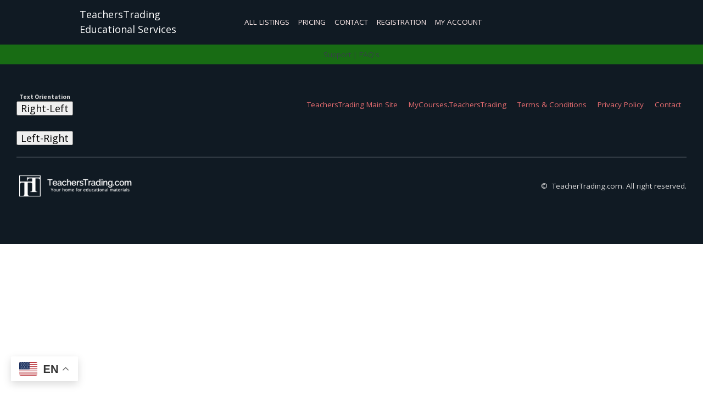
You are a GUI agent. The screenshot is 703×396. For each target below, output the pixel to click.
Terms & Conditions (552, 104)
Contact (351, 22)
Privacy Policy (621, 104)
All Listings (266, 22)
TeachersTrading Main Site (352, 104)
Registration (401, 22)
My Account (458, 22)
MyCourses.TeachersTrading (457, 104)
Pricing (312, 22)
